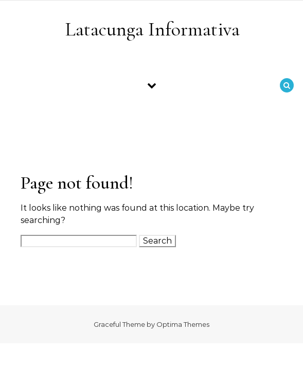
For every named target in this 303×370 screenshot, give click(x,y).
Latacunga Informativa (152, 29)
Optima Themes (182, 324)
